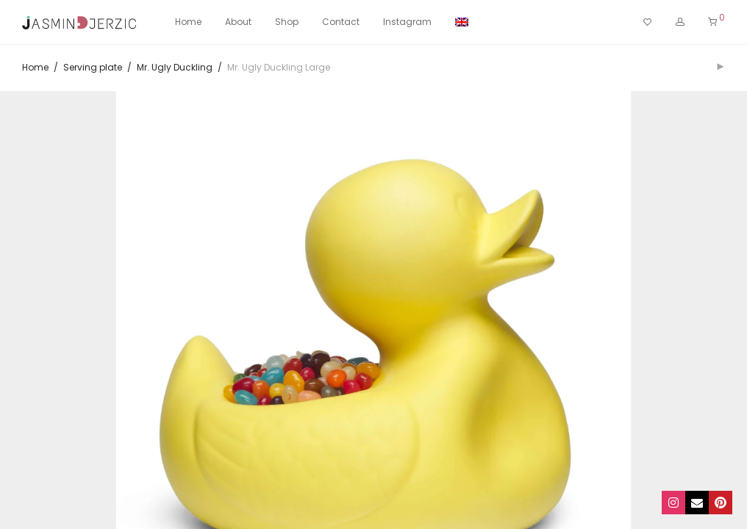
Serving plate (92, 67)
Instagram (407, 21)
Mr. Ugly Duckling (174, 67)
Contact (341, 21)
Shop (287, 21)
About (238, 21)
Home (188, 21)
